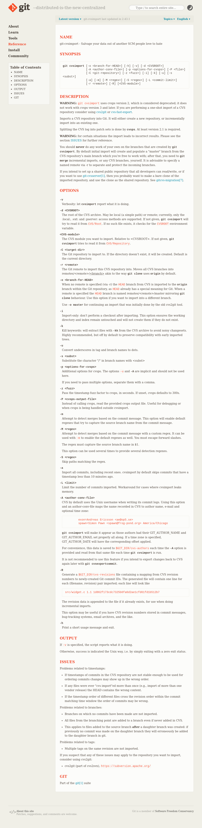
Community (18, 56)
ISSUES (19, 93)
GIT (16, 97)
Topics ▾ (169, 19)
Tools (13, 38)
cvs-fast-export (121, 112)
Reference (17, 44)
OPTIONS (20, 84)
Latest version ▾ (70, 19)
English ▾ (183, 19)
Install (14, 50)
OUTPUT (19, 89)
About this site (25, 811)
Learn (13, 32)
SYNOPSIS (21, 76)
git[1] (79, 783)
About (13, 26)
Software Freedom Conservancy (174, 811)
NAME (18, 72)
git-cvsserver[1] (94, 175)
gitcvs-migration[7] (169, 180)
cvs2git (101, 112)
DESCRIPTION (23, 80)
